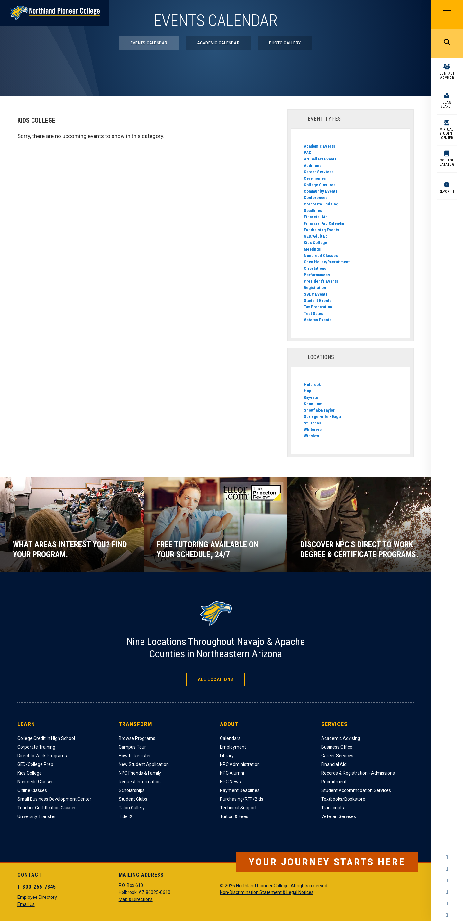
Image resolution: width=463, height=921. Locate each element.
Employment (233, 747)
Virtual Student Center (447, 133)
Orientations (315, 268)
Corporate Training (321, 204)
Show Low (313, 403)
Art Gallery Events (320, 159)
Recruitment (334, 781)
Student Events (317, 300)
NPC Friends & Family (140, 773)
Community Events (321, 191)
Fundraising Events (321, 229)
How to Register (135, 755)
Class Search (447, 104)
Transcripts (332, 807)
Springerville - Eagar (323, 416)
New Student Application (144, 764)
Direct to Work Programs (42, 755)
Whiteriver (313, 429)
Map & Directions (136, 899)
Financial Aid (316, 216)
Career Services (319, 171)
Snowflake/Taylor (319, 410)
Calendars (230, 738)
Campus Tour (132, 747)
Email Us (26, 904)
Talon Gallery (132, 807)
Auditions (313, 165)
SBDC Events (316, 294)
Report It (447, 191)
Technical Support (238, 807)
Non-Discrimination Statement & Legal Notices (266, 892)
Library (227, 755)
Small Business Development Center (54, 799)
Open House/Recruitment (327, 262)
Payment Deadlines (239, 790)
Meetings (312, 249)
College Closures (320, 184)
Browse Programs (137, 738)
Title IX (125, 816)
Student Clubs (133, 799)
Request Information (140, 781)
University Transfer (36, 816)
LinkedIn (447, 903)
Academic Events (319, 146)
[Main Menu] (447, 14)
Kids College (315, 242)
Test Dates (313, 313)
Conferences (316, 197)
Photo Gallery (285, 43)
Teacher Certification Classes (47, 807)
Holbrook (312, 384)
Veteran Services (338, 816)
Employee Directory (37, 897)
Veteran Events (317, 319)
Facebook (447, 857)
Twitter (447, 880)
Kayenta (311, 397)
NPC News (230, 781)
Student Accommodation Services (356, 790)
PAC (307, 152)
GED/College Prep (35, 764)
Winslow (311, 435)
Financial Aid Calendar (324, 223)
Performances (317, 274)
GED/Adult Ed (316, 236)
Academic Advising (340, 738)
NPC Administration (240, 764)
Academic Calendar (218, 43)
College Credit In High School (46, 738)
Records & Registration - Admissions (358, 773)
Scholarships (132, 790)
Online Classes (32, 790)
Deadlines (313, 210)
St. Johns (312, 423)
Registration (315, 287)
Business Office (336, 747)
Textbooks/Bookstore (343, 799)
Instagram (447, 869)
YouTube (447, 892)
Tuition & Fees (234, 816)
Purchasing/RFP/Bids (241, 799)
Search (447, 43)
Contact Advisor (447, 75)
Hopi (308, 390)
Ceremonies (315, 178)
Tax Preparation (318, 307)
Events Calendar (149, 43)
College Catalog (447, 162)
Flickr (447, 915)
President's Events (321, 281)
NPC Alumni (232, 773)
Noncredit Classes (321, 255)
